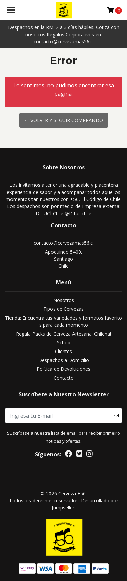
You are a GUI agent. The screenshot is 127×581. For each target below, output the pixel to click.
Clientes (63, 351)
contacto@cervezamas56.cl (64, 243)
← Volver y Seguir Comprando (63, 120)
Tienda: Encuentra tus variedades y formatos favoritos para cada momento (63, 321)
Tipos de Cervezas (63, 309)
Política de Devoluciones (63, 369)
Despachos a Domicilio (63, 360)
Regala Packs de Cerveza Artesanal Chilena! (63, 333)
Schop (63, 342)
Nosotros (63, 300)
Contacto (64, 378)
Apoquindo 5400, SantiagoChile (63, 258)
